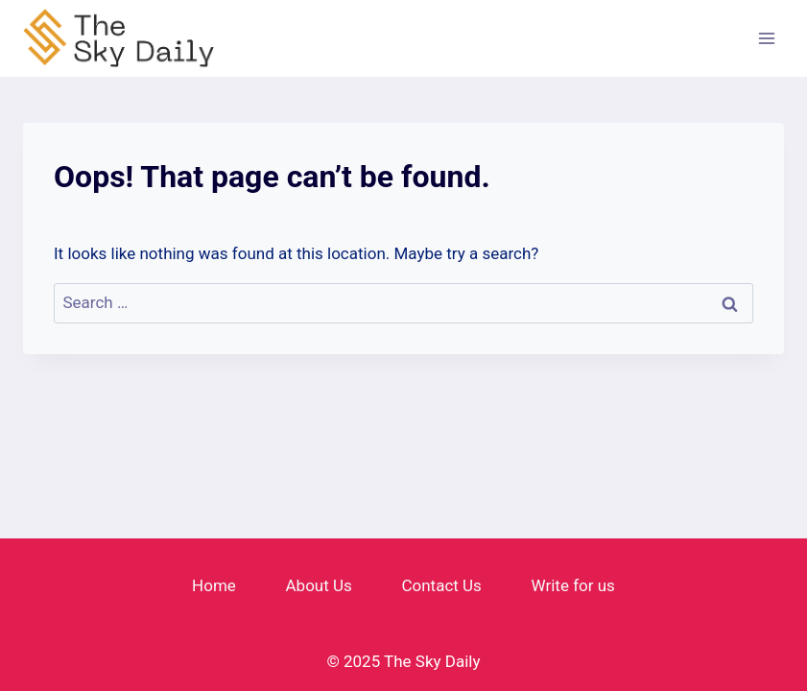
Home (214, 585)
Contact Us (441, 585)
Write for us (573, 585)
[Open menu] (766, 38)
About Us (319, 585)
